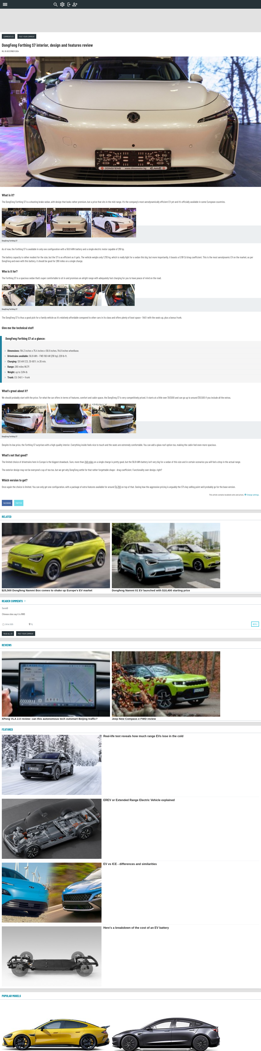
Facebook (7, 503)
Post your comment (27, 36)
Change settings (251, 494)
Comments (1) (8, 36)
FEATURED (7, 729)
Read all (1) (7, 633)
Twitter (19, 503)
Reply (255, 624)
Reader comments (14, 601)
